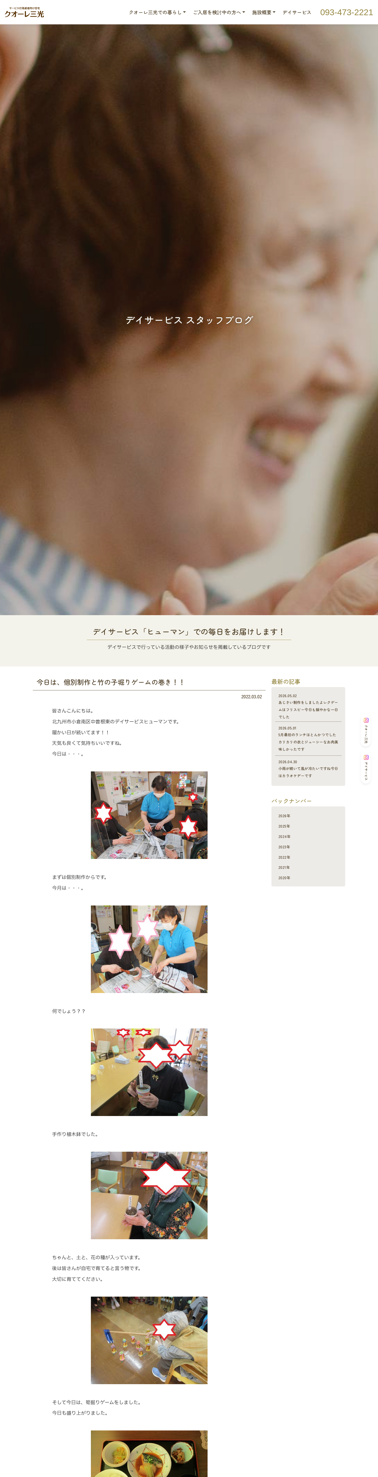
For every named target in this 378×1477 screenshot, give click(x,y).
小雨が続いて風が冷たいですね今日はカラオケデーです (308, 779)
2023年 (285, 860)
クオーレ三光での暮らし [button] (155, 12)
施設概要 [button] (261, 12)
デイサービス (297, 12)
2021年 (285, 881)
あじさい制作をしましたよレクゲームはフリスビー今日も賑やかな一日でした (308, 706)
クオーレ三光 (366, 730)
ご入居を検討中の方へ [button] (217, 12)
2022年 (285, 871)
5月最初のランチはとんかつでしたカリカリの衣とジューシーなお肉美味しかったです (308, 742)
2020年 (285, 891)
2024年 (285, 850)
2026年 (285, 829)
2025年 (285, 840)
